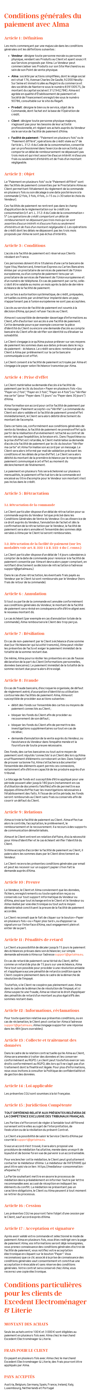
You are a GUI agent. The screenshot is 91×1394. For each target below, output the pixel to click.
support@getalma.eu (69, 954)
